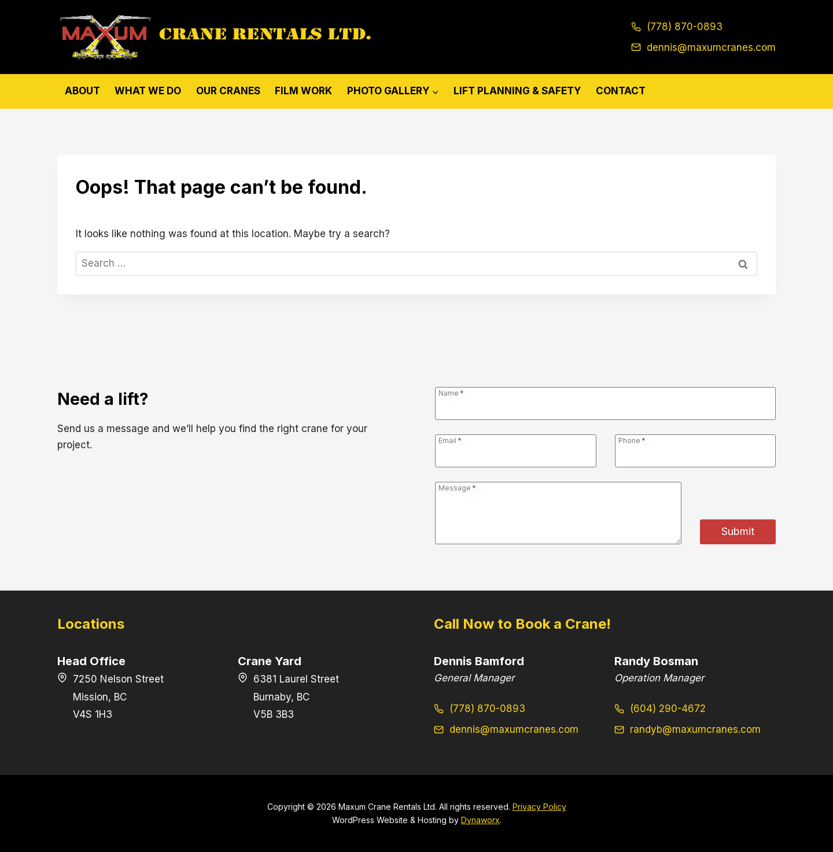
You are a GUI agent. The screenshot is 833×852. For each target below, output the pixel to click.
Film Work (303, 91)
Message (457, 488)
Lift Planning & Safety (517, 91)
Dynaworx (480, 820)
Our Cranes (228, 91)
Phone (632, 440)
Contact (621, 91)
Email (450, 440)
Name (451, 393)
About (82, 91)
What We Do (148, 91)
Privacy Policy (539, 807)
